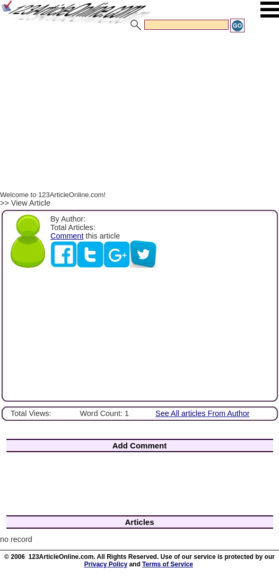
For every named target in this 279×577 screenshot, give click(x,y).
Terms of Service (167, 564)
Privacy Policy (105, 564)
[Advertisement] (139, 113)
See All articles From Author (202, 413)
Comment (66, 236)
